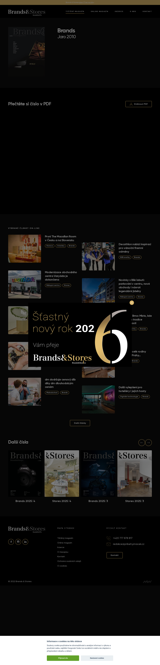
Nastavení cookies (97, 658)
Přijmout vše (63, 658)
